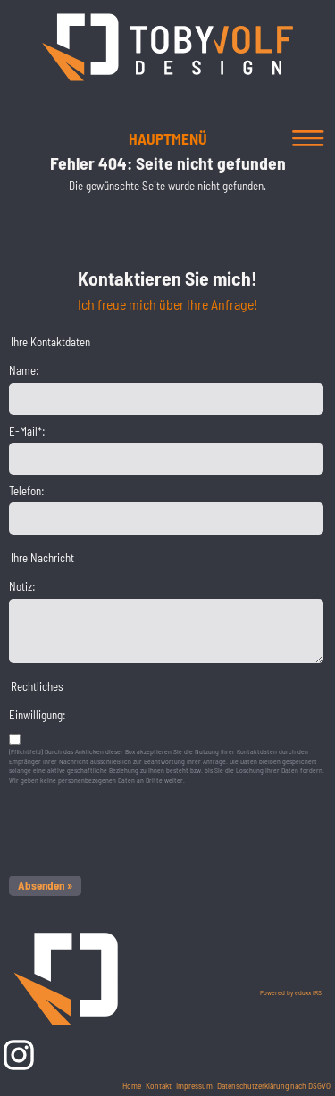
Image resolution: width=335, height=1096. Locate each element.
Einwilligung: (37, 715)
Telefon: (27, 491)
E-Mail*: (27, 431)
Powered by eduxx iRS (291, 992)
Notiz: (22, 586)
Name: (24, 370)
